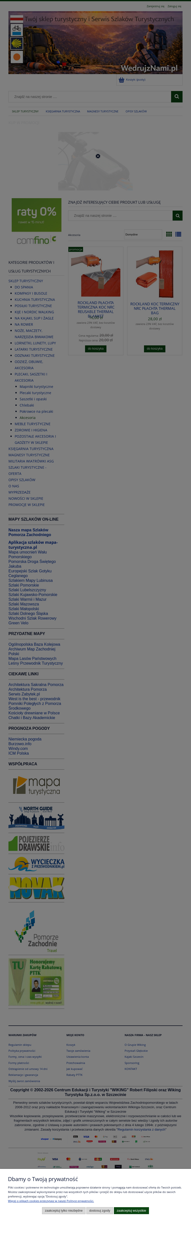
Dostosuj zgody (99, 1210)
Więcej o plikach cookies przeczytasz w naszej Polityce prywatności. (51, 1201)
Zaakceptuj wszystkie (131, 1210)
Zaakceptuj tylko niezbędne (64, 1210)
